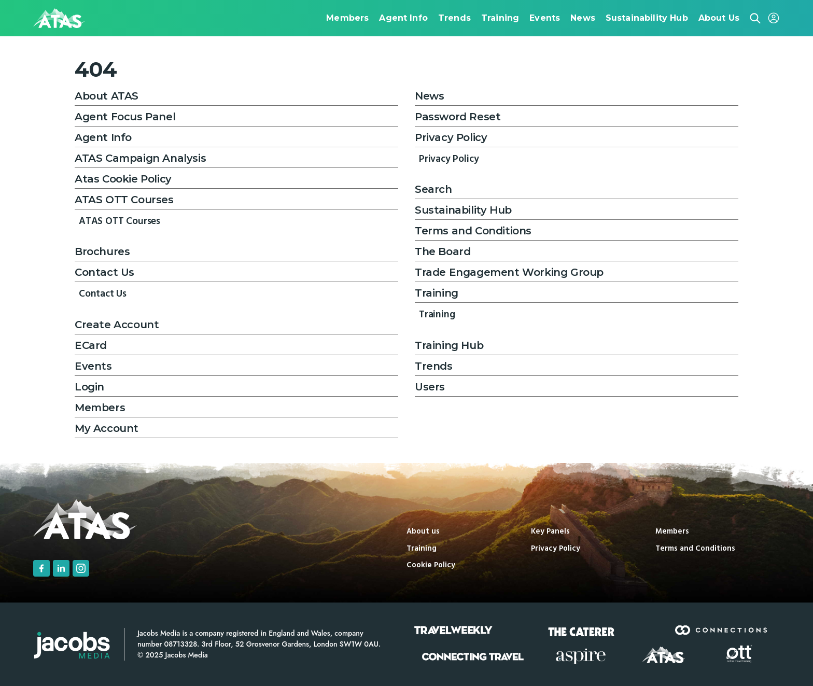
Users (430, 387)
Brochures (102, 251)
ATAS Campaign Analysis (140, 158)
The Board (442, 251)
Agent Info (103, 137)
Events (93, 366)
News (429, 96)
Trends (434, 366)
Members (100, 407)
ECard (91, 345)
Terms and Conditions (473, 231)
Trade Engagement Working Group (509, 272)
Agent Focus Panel (125, 116)
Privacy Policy (451, 137)
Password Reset (457, 116)
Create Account (117, 324)
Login (89, 387)
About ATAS (106, 96)
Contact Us (104, 272)
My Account (106, 428)
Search (433, 189)
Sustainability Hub (463, 210)
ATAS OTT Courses (124, 199)
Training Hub (449, 345)
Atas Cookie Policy (123, 179)
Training (436, 293)
